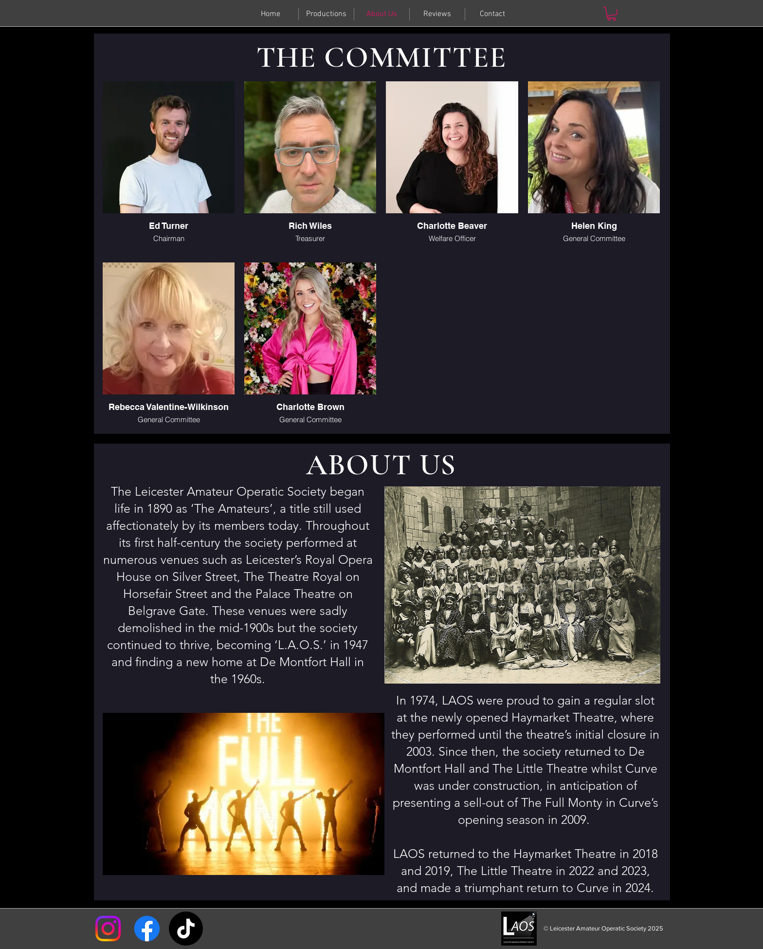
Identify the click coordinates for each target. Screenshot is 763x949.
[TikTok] (186, 929)
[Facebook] (147, 929)
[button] (611, 14)
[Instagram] (108, 929)
